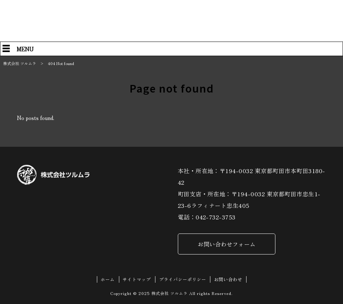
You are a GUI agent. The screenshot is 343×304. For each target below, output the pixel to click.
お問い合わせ (228, 279)
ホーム (107, 279)
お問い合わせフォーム (227, 244)
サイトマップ (137, 279)
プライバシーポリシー (182, 279)
